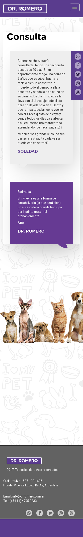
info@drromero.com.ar (28, 496)
